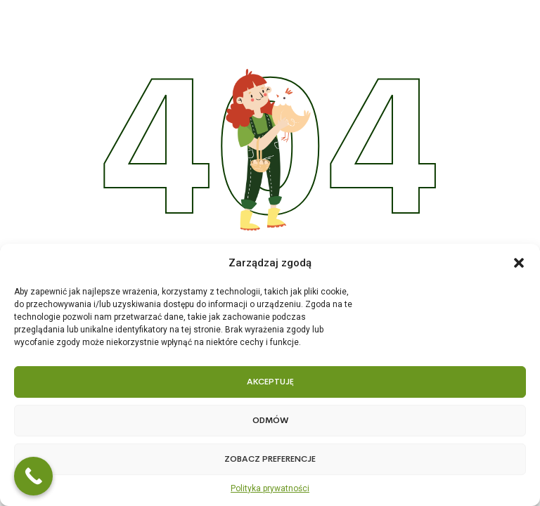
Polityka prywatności (270, 488)
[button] (519, 263)
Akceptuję (270, 381)
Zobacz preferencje (270, 459)
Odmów (270, 420)
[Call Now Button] (33, 476)
